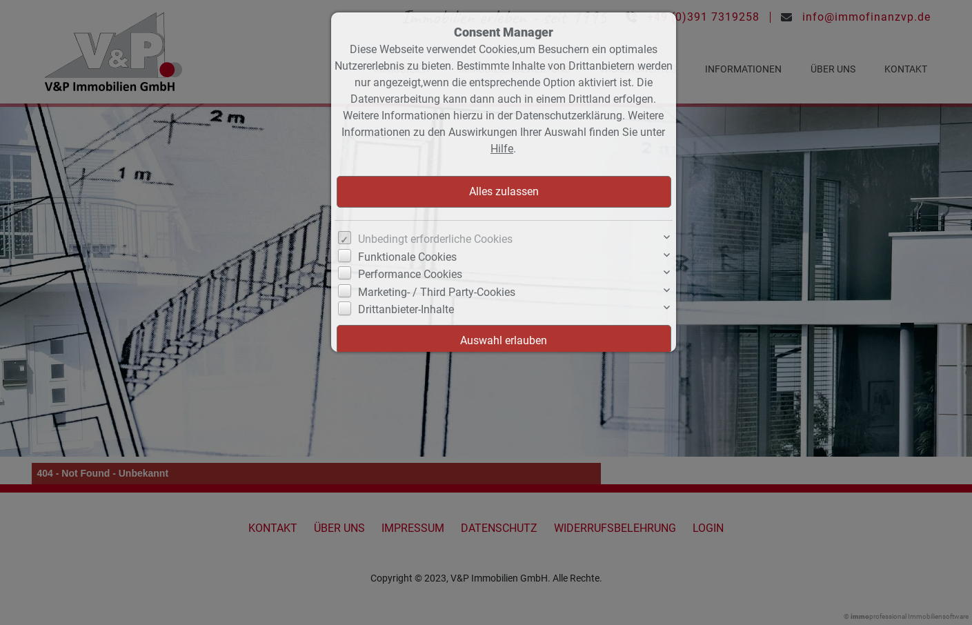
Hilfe (501, 148)
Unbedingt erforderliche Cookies (435, 239)
